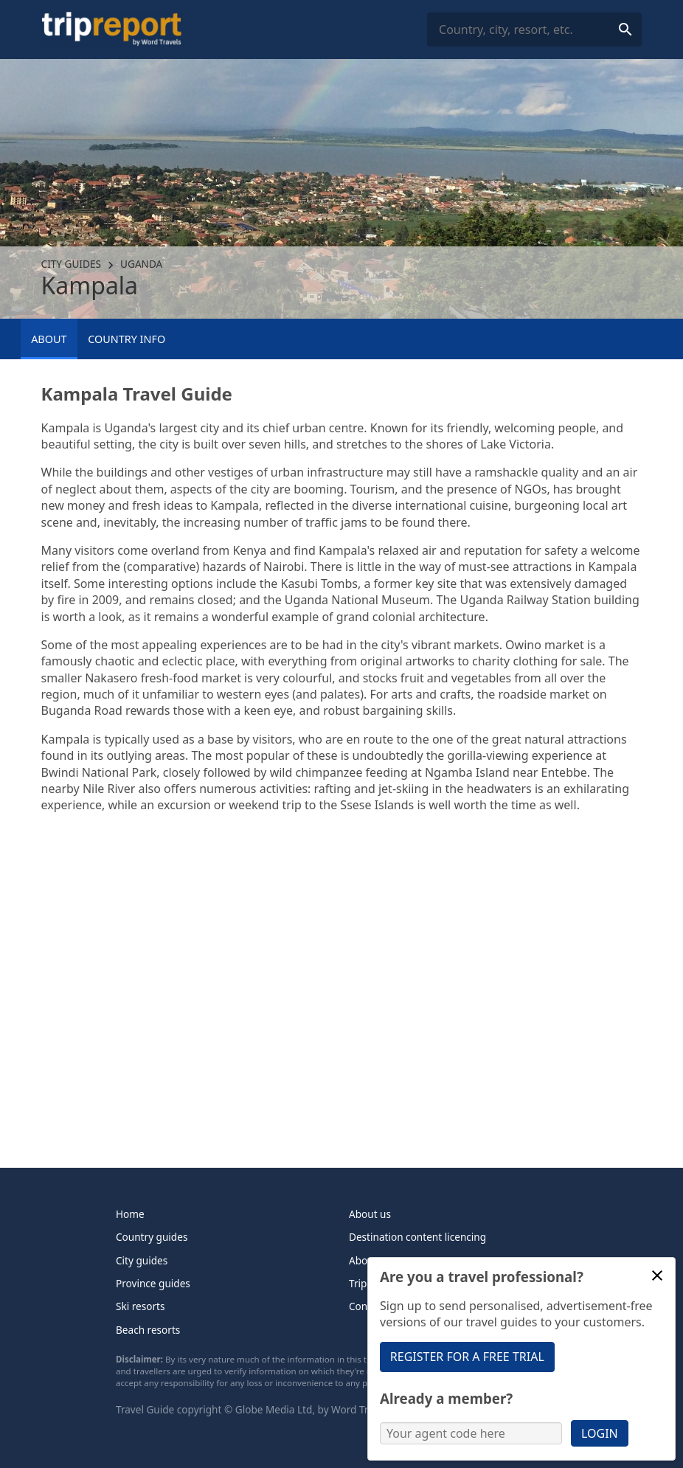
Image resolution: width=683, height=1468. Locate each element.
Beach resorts (148, 1330)
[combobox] (534, 30)
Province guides (153, 1283)
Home (130, 1214)
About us (370, 1214)
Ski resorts (140, 1306)
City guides (71, 264)
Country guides (151, 1237)
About (48, 339)
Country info (126, 339)
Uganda (141, 264)
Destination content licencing (417, 1237)
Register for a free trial (467, 1356)
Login (599, 1433)
